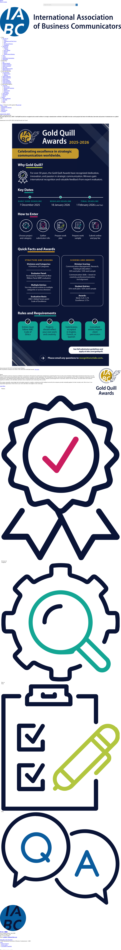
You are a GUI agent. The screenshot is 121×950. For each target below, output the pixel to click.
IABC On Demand (6, 84)
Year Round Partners (8, 50)
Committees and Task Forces (10, 47)
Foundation (6, 51)
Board (5, 46)
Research (6, 58)
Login (114, 10)
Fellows (4, 102)
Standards (6, 54)
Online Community (6, 72)
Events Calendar (6, 86)
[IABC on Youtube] (5, 934)
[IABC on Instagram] (1, 934)
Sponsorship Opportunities (8, 64)
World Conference (6, 82)
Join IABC (115, 9)
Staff (5, 49)
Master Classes (7, 80)
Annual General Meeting (9, 60)
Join (3, 68)
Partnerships (5, 65)
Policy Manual (7, 56)
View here (37, 372)
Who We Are (5, 45)
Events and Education (6, 77)
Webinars (6, 81)
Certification (5, 85)
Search (114, 11)
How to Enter (7, 93)
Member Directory (6, 76)
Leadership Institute (6, 89)
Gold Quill (4, 92)
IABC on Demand (117, 7)
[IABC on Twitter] (4, 934)
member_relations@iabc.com (10, 939)
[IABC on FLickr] (6, 934)
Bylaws (6, 55)
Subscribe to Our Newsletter (6, 942)
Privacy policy (4, 947)
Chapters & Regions (6, 71)
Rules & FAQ (7, 97)
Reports (5, 59)
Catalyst (3, 103)
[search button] (77, 5)
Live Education (5, 79)
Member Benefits (6, 69)
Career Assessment (6, 88)
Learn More (2, 388)
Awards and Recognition (6, 90)
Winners (5, 95)
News (3, 62)
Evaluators (6, 98)
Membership (4, 67)
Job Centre (4, 73)
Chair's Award (5, 99)
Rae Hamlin (5, 101)
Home (1, 107)
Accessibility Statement (6, 948)
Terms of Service (5, 946)
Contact (4, 63)
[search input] (59, 5)
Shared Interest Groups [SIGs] (7, 75)
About (2, 43)
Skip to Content (3, 2)
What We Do (5, 52)
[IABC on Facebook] (0, 934)
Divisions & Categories (9, 94)
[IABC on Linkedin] (2, 934)
